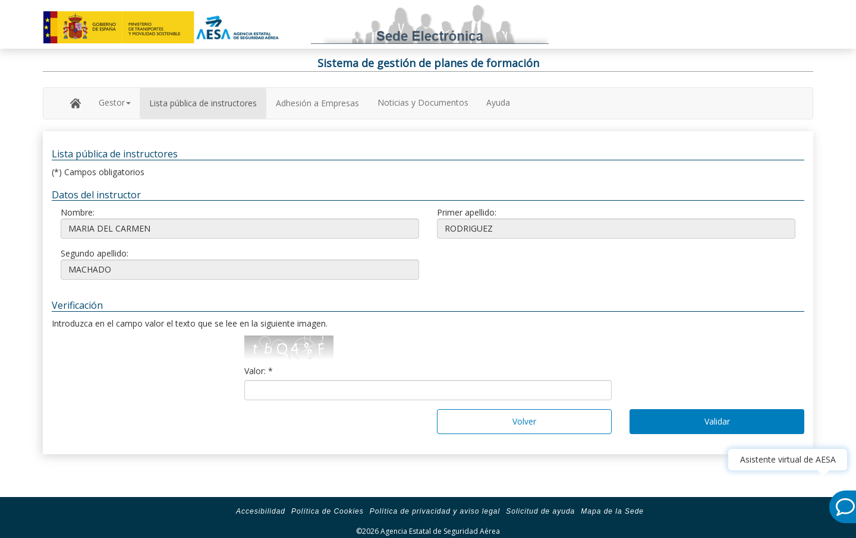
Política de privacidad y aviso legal (435, 511)
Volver (524, 421)
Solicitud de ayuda (540, 511)
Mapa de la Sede (612, 511)
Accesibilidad (260, 511)
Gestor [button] (115, 102)
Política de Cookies (327, 511)
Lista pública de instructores (203, 103)
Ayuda (498, 102)
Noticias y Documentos (422, 102)
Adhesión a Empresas (317, 103)
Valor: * (258, 370)
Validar (717, 421)
